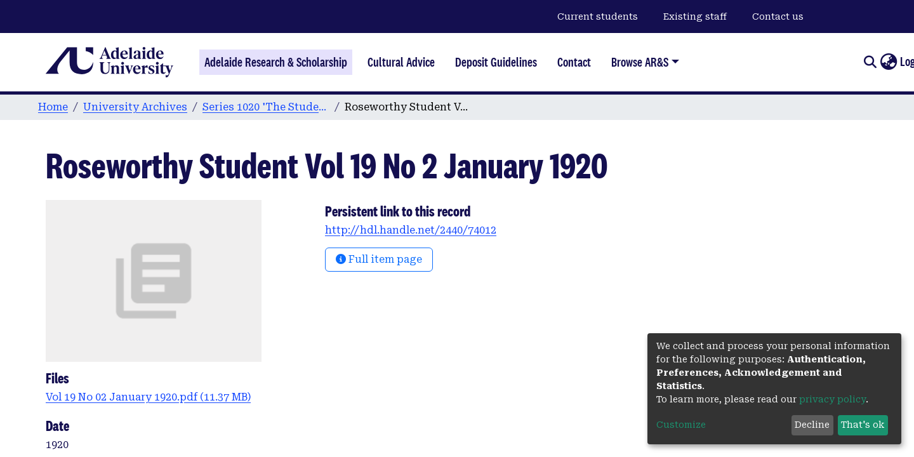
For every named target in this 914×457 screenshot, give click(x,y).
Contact (574, 62)
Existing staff (695, 16)
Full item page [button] (379, 259)
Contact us (778, 16)
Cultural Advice (401, 62)
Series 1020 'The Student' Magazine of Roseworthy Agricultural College (265, 107)
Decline (812, 425)
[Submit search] (870, 62)
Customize (681, 425)
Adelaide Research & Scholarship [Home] (275, 62)
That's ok (862, 425)
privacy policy (832, 399)
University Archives (135, 107)
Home (53, 107)
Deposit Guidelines (496, 62)
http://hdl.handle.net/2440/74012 (410, 230)
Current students (597, 16)
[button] (888, 62)
